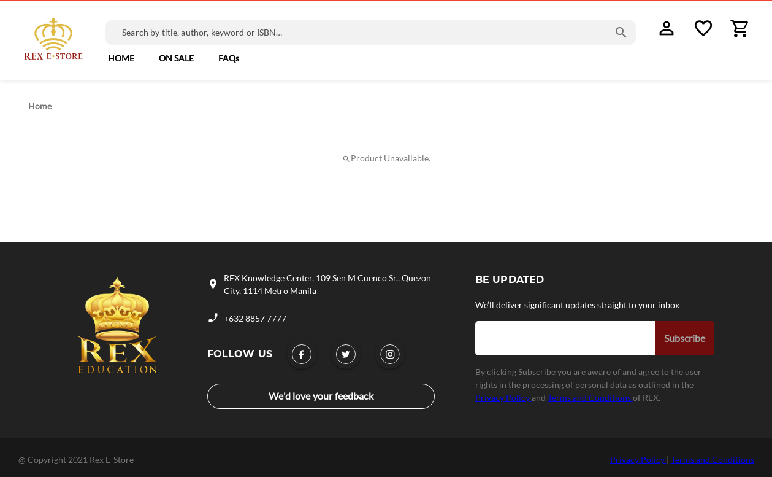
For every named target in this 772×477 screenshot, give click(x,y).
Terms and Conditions (590, 397)
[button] (121, 58)
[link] (176, 58)
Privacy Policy (503, 397)
